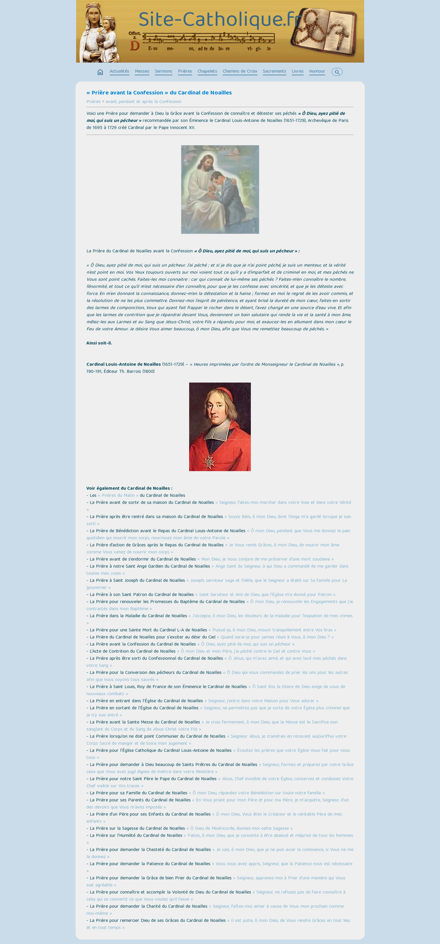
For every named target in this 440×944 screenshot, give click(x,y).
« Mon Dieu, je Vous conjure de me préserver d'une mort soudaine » (265, 560)
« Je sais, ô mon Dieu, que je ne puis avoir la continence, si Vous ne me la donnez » (220, 853)
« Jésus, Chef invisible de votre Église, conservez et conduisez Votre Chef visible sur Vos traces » (219, 783)
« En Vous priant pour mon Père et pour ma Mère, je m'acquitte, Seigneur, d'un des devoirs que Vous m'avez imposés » (217, 804)
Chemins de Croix (240, 72)
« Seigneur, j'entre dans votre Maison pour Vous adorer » (261, 701)
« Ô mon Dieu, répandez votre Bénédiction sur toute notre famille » (257, 793)
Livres (298, 72)
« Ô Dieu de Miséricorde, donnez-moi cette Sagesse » (240, 829)
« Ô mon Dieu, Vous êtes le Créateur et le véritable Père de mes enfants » (214, 818)
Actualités (119, 72)
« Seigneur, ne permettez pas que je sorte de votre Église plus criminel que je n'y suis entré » (218, 712)
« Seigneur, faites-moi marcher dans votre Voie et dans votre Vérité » (218, 506)
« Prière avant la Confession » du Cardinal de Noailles (159, 93)
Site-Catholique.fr (220, 21)
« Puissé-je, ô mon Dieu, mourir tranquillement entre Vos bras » (272, 630)
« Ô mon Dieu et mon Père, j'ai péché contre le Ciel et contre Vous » (246, 652)
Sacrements (274, 72)
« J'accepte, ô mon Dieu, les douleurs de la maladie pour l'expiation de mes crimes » (219, 620)
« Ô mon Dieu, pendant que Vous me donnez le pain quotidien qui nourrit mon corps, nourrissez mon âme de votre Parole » (218, 535)
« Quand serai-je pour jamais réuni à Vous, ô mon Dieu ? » (275, 637)
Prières (185, 72)
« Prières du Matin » (118, 496)
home (100, 72)
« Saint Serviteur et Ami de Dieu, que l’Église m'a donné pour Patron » (265, 595)
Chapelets (207, 72)
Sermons (163, 72)
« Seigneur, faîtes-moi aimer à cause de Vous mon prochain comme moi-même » (215, 910)
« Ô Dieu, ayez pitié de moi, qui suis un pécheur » (246, 645)
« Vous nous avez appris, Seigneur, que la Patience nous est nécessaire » (219, 868)
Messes (142, 72)
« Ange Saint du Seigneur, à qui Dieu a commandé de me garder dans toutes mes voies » (217, 570)
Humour (317, 72)
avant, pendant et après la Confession (143, 102)
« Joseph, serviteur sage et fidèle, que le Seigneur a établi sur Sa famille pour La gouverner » (216, 584)
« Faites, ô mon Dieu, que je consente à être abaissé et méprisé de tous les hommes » (219, 839)
